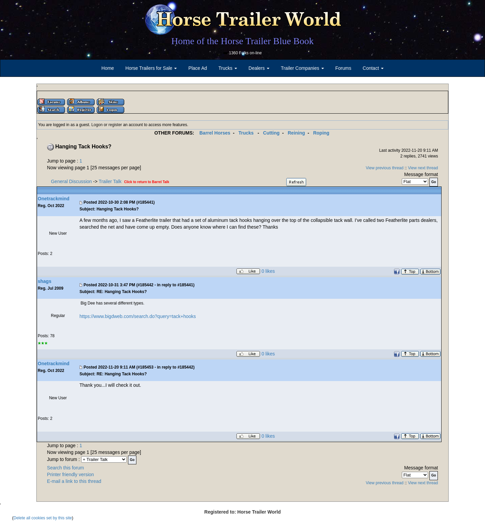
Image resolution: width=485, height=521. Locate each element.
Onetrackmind (53, 198)
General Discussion (71, 181)
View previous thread (384, 168)
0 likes (268, 271)
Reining (296, 133)
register (115, 124)
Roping (321, 133)
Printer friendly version (70, 474)
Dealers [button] (259, 68)
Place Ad (197, 68)
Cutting (271, 133)
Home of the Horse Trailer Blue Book (242, 41)
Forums (343, 68)
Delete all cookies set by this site (42, 518)
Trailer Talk (110, 181)
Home (107, 68)
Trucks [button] (228, 68)
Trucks (246, 133)
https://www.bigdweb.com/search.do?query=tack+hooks (137, 316)
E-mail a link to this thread (74, 481)
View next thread (423, 168)
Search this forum (65, 467)
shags (44, 281)
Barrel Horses (214, 133)
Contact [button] (373, 68)
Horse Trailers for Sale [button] (151, 68)
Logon (96, 124)
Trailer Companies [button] (302, 68)
